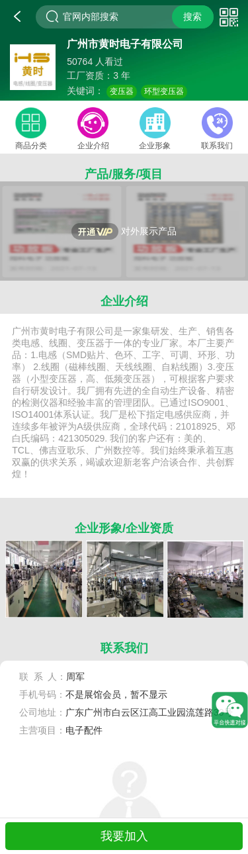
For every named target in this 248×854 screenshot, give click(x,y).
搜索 (192, 16)
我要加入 (124, 836)
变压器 (122, 91)
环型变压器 (164, 91)
